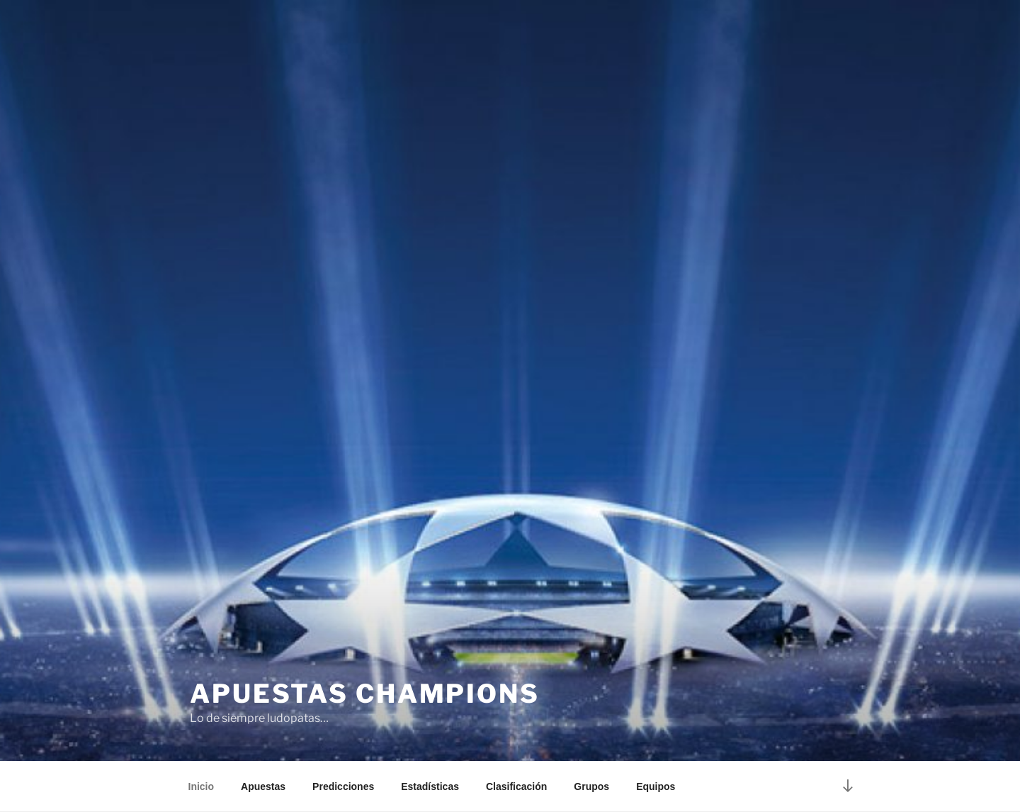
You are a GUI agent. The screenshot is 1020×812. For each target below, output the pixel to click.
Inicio (201, 786)
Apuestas (263, 786)
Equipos (655, 786)
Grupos (591, 786)
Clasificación (516, 786)
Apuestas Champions (365, 693)
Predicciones (343, 786)
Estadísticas (430, 786)
